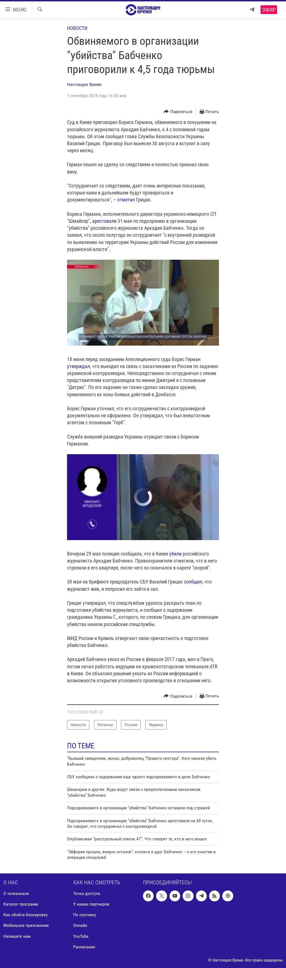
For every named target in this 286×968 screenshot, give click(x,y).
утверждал (78, 366)
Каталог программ (20, 904)
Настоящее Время (84, 84)
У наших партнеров (91, 904)
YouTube (81, 936)
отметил (126, 200)
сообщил (193, 582)
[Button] (177, 112)
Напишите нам (16, 936)
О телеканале (16, 893)
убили (175, 554)
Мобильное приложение (26, 925)
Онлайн (80, 925)
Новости (77, 28)
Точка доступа (86, 893)
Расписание (84, 946)
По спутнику (84, 914)
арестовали (104, 221)
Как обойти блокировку (25, 914)
